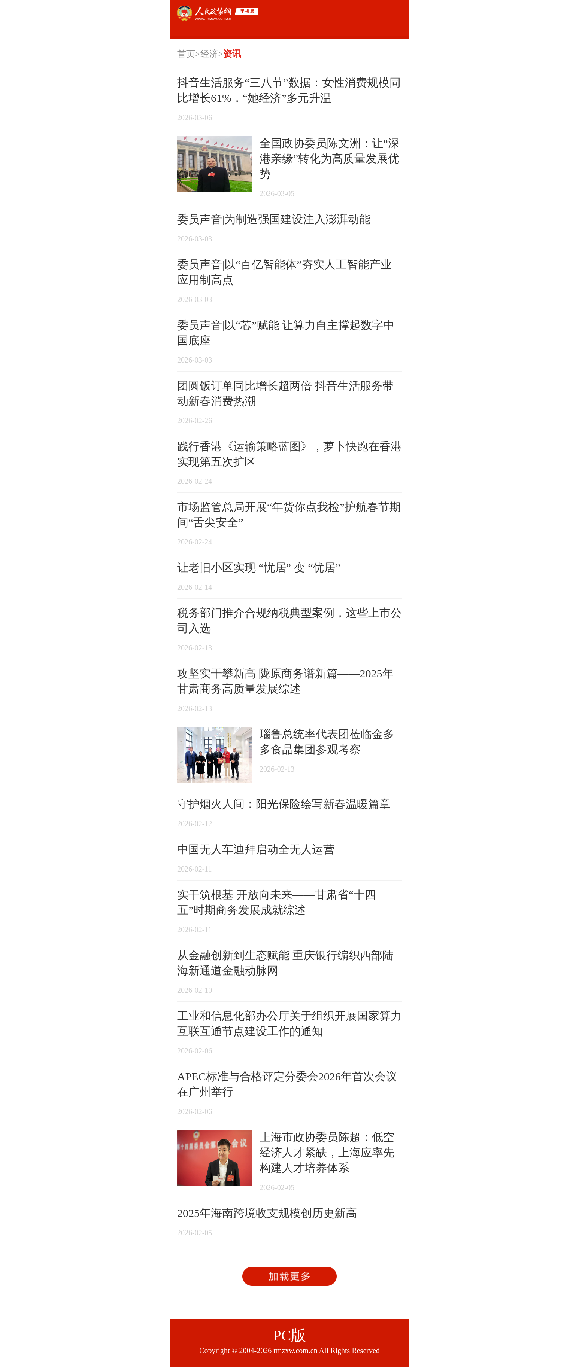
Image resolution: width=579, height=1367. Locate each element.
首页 (186, 54)
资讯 (232, 54)
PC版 (289, 1335)
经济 (209, 54)
